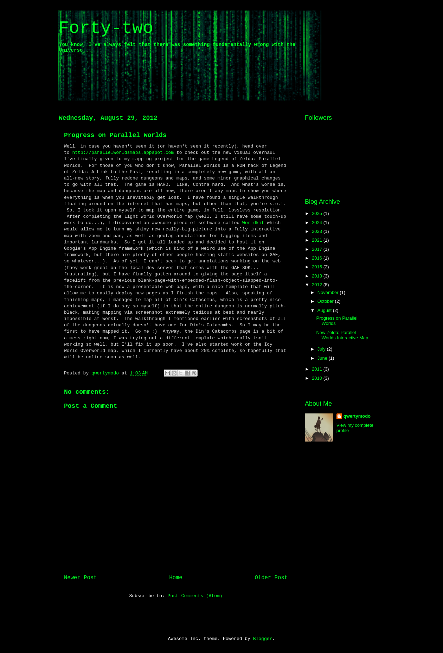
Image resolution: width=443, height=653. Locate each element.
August (325, 310)
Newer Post (80, 578)
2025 (317, 213)
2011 (317, 369)
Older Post (271, 578)
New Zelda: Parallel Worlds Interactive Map (342, 335)
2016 (317, 258)
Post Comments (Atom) (195, 596)
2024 (317, 222)
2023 (317, 231)
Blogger (262, 638)
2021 (317, 240)
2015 (317, 266)
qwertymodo (357, 416)
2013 (317, 276)
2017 (317, 249)
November (328, 292)
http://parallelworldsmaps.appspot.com (123, 152)
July (322, 349)
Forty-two (105, 28)
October (326, 301)
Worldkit (253, 223)
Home (175, 578)
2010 (317, 378)
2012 (317, 284)
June (323, 358)
